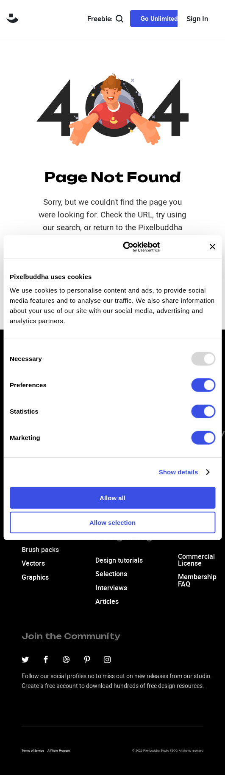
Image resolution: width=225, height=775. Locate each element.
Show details (178, 472)
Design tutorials (119, 560)
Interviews (111, 587)
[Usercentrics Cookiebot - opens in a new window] (123, 246)
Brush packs (40, 549)
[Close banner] (212, 247)
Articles (107, 601)
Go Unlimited (159, 18)
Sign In (197, 18)
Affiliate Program (58, 750)
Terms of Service (33, 750)
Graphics (35, 577)
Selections (111, 573)
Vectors (33, 563)
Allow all (112, 497)
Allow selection (112, 522)
